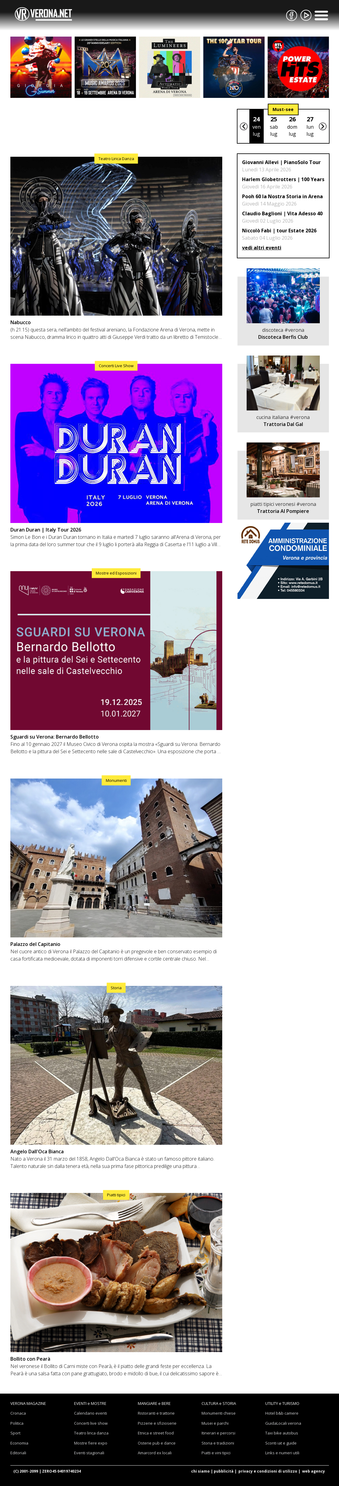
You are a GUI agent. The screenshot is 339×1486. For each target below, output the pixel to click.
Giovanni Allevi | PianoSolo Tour (281, 162)
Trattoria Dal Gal (283, 424)
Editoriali (18, 1453)
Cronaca (18, 1413)
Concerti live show (91, 1423)
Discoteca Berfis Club (283, 337)
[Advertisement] (116, 125)
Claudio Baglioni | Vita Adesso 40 (282, 213)
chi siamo (200, 1471)
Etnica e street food (156, 1433)
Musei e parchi (215, 1423)
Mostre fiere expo (90, 1443)
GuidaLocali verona (283, 1423)
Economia (19, 1443)
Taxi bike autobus (281, 1433)
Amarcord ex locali (155, 1453)
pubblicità (224, 1471)
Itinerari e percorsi (218, 1433)
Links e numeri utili (282, 1453)
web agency (313, 1471)
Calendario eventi (90, 1413)
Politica (16, 1423)
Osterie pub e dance (157, 1443)
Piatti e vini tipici (216, 1453)
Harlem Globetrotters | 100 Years (283, 179)
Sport (15, 1433)
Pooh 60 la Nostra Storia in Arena (282, 196)
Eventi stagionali (89, 1453)
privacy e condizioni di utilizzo (267, 1471)
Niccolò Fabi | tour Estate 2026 (279, 230)
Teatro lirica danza (91, 1433)
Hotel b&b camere (281, 1413)
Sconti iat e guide (281, 1443)
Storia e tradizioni (218, 1443)
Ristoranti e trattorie (156, 1413)
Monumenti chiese (219, 1413)
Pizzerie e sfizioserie (157, 1423)
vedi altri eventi (261, 247)
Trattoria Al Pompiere (283, 511)
